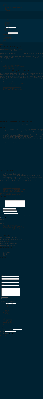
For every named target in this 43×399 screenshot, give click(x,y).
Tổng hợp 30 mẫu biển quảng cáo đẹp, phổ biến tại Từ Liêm (13, 228)
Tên (1, 210)
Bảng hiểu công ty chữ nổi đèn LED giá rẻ (7, 193)
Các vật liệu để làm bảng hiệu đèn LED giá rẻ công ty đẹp (13, 66)
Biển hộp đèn (7, 24)
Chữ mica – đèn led (8, 36)
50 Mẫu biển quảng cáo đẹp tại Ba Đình (10, 226)
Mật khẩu (2, 334)
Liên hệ (4, 5)
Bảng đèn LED (8, 67)
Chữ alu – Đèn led (8, 37)
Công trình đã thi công (7, 38)
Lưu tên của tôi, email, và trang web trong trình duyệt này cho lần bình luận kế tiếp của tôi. (18, 216)
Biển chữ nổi (7, 21)
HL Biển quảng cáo (18, 49)
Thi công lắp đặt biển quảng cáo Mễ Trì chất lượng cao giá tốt (14, 229)
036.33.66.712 (9, 242)
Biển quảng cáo (6, 19)
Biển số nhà (7, 31)
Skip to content (3, 1)
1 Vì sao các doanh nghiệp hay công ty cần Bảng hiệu (12, 65)
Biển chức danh (7, 30)
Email (1, 212)
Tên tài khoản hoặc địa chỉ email (6, 332)
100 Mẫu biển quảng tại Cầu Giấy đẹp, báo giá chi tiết (12, 227)
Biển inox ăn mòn (6, 26)
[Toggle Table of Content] (1, 63)
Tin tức (4, 40)
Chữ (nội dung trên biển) (7, 34)
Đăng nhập (10, 336)
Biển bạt (6, 25)
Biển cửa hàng (7, 23)
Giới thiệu (5, 4)
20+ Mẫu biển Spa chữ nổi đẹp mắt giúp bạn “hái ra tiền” (10, 194)
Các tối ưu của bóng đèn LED (10, 68)
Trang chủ (4, 3)
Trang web (2, 214)
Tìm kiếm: (4, 27)
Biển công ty (7, 28)
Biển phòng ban (7, 29)
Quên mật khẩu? (3, 338)
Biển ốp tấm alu (7, 22)
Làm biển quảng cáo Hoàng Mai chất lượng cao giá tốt (12, 231)
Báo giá (4, 33)
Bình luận (2, 208)
